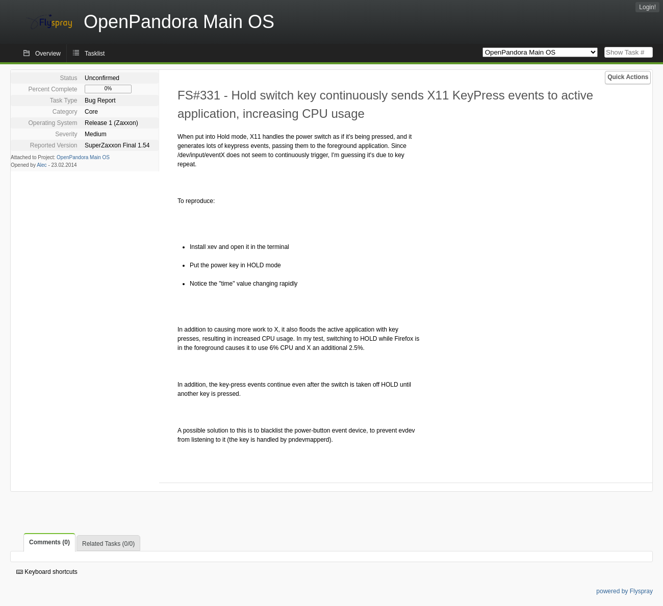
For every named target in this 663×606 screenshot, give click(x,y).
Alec (41, 165)
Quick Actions (627, 77)
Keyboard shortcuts (47, 571)
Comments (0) (49, 542)
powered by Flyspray (624, 591)
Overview (48, 53)
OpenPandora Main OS (83, 157)
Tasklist (95, 53)
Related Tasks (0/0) (108, 543)
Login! (647, 7)
